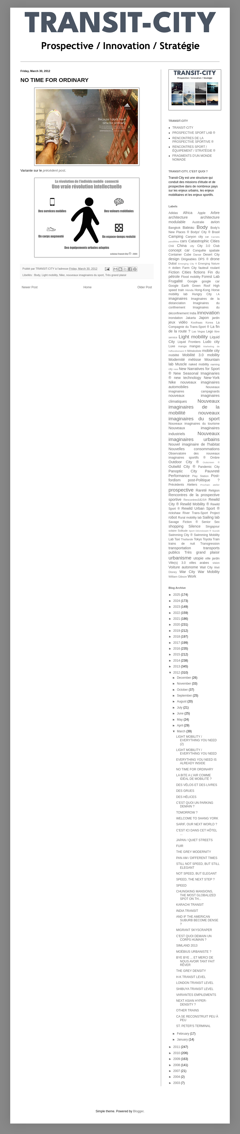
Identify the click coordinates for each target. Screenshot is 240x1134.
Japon (204, 318)
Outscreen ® (211, 462)
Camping (176, 236)
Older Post (144, 287)
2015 (177, 654)
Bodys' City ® (200, 232)
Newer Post (30, 287)
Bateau (188, 227)
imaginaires (178, 298)
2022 (177, 613)
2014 (177, 660)
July (180, 707)
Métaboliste (194, 350)
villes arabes (199, 563)
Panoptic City (183, 471)
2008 (177, 1065)
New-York (212, 378)
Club (216, 246)
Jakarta (191, 318)
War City (187, 572)
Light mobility (49, 275)
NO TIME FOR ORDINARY (194, 769)
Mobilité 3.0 (192, 355)
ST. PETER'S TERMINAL (193, 1026)
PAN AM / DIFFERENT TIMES (196, 858)
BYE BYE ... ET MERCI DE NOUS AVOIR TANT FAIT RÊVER (195, 961)
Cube (187, 254)
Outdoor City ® (184, 462)
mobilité (174, 355)
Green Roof (201, 286)
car (207, 236)
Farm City (189, 268)
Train (216, 539)
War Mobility (209, 572)
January (183, 1039)
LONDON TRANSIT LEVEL (194, 983)
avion (215, 222)
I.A (218, 294)
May (180, 719)
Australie (198, 222)
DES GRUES (185, 791)
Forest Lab (211, 276)
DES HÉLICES (186, 797)
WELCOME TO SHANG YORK (197, 818)
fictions (199, 272)
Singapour (213, 526)
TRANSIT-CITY (182, 127)
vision (216, 562)
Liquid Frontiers (189, 342)
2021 (177, 618)
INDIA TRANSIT (187, 911)
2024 (177, 601)
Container (175, 254)
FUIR (179, 846)
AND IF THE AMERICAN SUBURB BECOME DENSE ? (197, 920)
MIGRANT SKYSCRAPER (194, 930)
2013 (177, 666)
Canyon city (194, 236)
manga (182, 346)
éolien (176, 268)
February (183, 1033)
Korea (209, 322)
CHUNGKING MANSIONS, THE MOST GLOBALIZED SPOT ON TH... (196, 895)
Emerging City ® (187, 263)
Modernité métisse (185, 359)
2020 (177, 624)
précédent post (54, 170)
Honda (189, 290)
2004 (177, 1077)
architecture (178, 217)
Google (192, 281)
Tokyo (198, 539)
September (185, 695)
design (174, 259)
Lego (209, 331)
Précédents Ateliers (183, 484)
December (184, 677)
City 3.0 (203, 246)
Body (37, 275)
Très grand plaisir (115, 275)
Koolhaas (196, 322)
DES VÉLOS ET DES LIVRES (196, 785)
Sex (217, 522)
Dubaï (173, 263)
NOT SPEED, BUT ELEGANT (196, 873)
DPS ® (203, 259)
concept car (179, 250)
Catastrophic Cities (204, 241)
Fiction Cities (180, 272)
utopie (198, 558)
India (193, 313)
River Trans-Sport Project (201, 513)
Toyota (207, 539)
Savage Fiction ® (183, 522)
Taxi (177, 539)
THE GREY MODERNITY (193, 852)
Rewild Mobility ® (194, 504)
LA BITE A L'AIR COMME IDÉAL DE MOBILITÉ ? (194, 777)
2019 (177, 630)
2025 (177, 594)
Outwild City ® (182, 466)
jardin (216, 318)
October (183, 689)
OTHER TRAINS (187, 1010)
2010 (177, 1053)
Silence (194, 526)
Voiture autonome (183, 567)
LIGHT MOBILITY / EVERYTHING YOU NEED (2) (196, 740)
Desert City (211, 254)
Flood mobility (190, 277)
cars (183, 241)
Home (87, 287)
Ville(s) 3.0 (177, 563)
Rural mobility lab (190, 517)
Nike (62, 275)
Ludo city (211, 342)
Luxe (172, 346)
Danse (197, 254)
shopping (176, 526)
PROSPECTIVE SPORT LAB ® (193, 133)
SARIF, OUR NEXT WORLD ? (196, 824)
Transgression (210, 543)
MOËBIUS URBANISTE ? (193, 951)
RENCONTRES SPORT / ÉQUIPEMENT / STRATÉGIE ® (193, 148)
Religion (214, 490)
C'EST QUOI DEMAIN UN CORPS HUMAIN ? (194, 937)
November (184, 683)
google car (211, 281)
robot (173, 517)
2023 (177, 606)
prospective (181, 490)
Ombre (215, 457)
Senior (206, 522)
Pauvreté (212, 471)
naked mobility (199, 364)
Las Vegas (198, 331)
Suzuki (216, 530)
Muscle (181, 364)
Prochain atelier (210, 484)
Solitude (183, 530)
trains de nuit (182, 543)
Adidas (173, 213)
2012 (177, 672)
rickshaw (175, 513)
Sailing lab (211, 517)
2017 (177, 642)
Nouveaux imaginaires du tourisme (194, 423)
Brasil (216, 232)
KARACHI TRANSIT (190, 904)
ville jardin (212, 558)
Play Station (200, 476)
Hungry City (202, 294)
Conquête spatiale (206, 250)
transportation (180, 548)
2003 (177, 1083)
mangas (194, 346)
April (180, 725)
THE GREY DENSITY (191, 971)
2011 (177, 1047)
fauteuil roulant (209, 268)
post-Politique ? (204, 480)
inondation (176, 318)
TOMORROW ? (187, 812)
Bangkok (175, 228)
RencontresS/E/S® (195, 499)
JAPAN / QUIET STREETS (194, 840)
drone (215, 259)
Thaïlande (187, 539)
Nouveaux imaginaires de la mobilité (194, 406)
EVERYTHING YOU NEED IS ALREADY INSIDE (196, 761)
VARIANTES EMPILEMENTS (196, 995)
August (182, 701)
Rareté (201, 490)
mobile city (211, 351)
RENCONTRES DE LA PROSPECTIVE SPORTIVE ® (192, 140)
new (176, 369)
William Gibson (178, 576)
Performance (179, 476)
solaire (173, 530)
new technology (187, 378)
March (181, 731)
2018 (177, 636)
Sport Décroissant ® (200, 530)
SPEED (181, 885)
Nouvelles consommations (194, 449)
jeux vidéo (178, 322)
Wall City (206, 567)
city (192, 245)
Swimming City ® (181, 535)
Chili (171, 245)
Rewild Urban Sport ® (201, 508)
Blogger (138, 1111)
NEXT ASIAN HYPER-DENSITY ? (191, 1002)
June (180, 713)
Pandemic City (209, 467)
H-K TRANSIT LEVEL (191, 977)
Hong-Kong (202, 290)
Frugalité (176, 281)
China (182, 246)
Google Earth (179, 286)
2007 (177, 1071)
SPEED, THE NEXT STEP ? (195, 879)
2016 (177, 648)
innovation (208, 312)
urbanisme (180, 557)
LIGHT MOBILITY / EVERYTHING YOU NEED (196, 751)
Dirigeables (189, 259)
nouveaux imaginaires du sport (85, 275)
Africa (188, 213)
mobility (213, 355)
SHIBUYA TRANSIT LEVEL (194, 989)
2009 (177, 1059)
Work (192, 576)
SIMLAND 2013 (186, 945)
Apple (202, 213)
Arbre (215, 213)
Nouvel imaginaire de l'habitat (194, 444)
